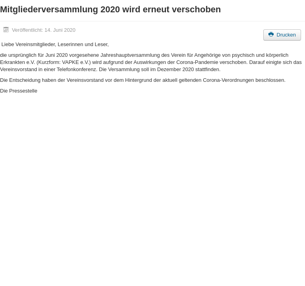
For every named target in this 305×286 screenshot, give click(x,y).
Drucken (282, 35)
